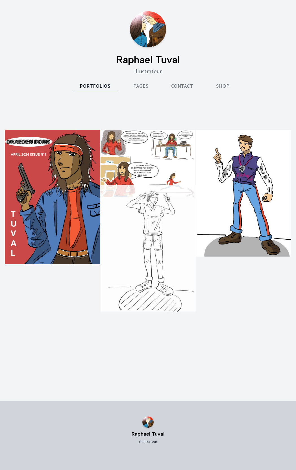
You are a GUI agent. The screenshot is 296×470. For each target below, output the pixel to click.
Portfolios (95, 86)
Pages (141, 86)
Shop (223, 86)
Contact (182, 86)
